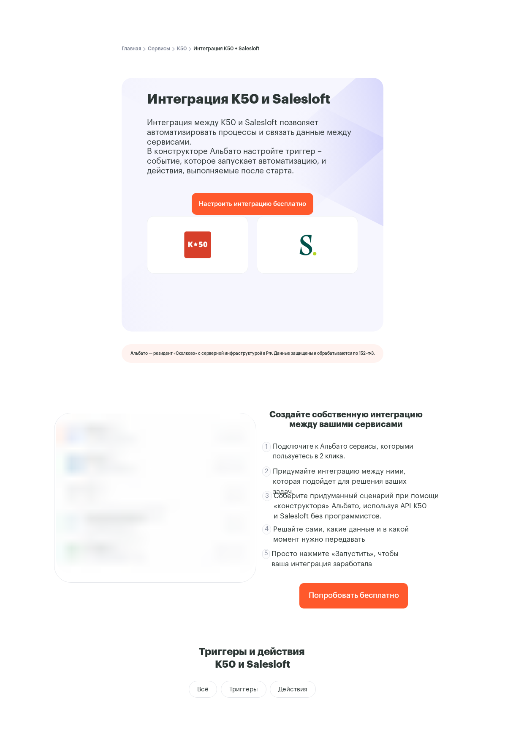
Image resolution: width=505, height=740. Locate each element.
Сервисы (159, 48)
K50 (182, 48)
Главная (131, 48)
